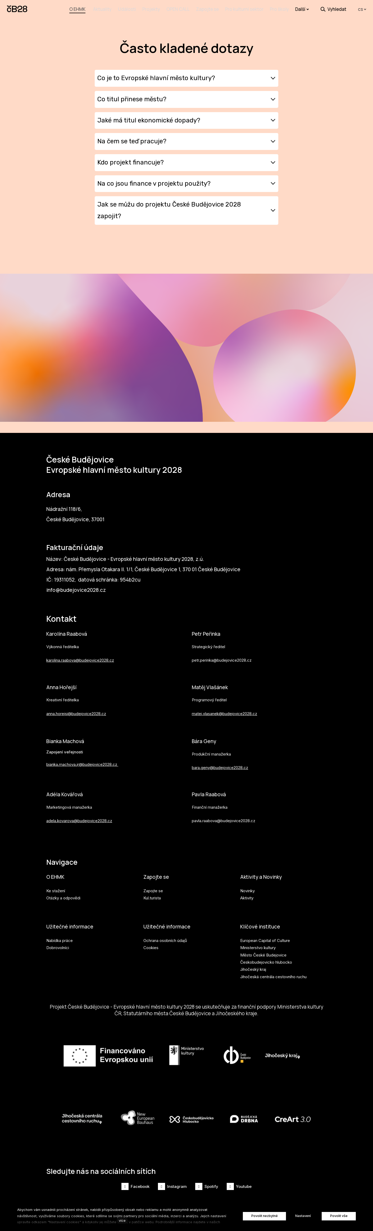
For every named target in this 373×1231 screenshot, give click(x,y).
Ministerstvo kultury (258, 946)
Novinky (247, 889)
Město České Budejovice (263, 953)
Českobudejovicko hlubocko (266, 961)
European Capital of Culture (265, 939)
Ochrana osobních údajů (165, 939)
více (122, 1221)
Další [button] (302, 9)
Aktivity (246, 896)
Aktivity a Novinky (262, 875)
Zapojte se (156, 875)
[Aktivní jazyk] (362, 9)
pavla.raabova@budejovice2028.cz (223, 818)
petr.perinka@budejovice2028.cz (222, 657)
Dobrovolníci (57, 946)
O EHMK (55, 875)
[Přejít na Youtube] (239, 1187)
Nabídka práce (59, 939)
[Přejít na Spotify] (206, 1187)
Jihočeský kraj (253, 968)
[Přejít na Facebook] (135, 1187)
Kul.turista (152, 896)
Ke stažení (55, 889)
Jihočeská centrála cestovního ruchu (273, 975)
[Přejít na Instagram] (172, 1187)
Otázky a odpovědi (63, 896)
